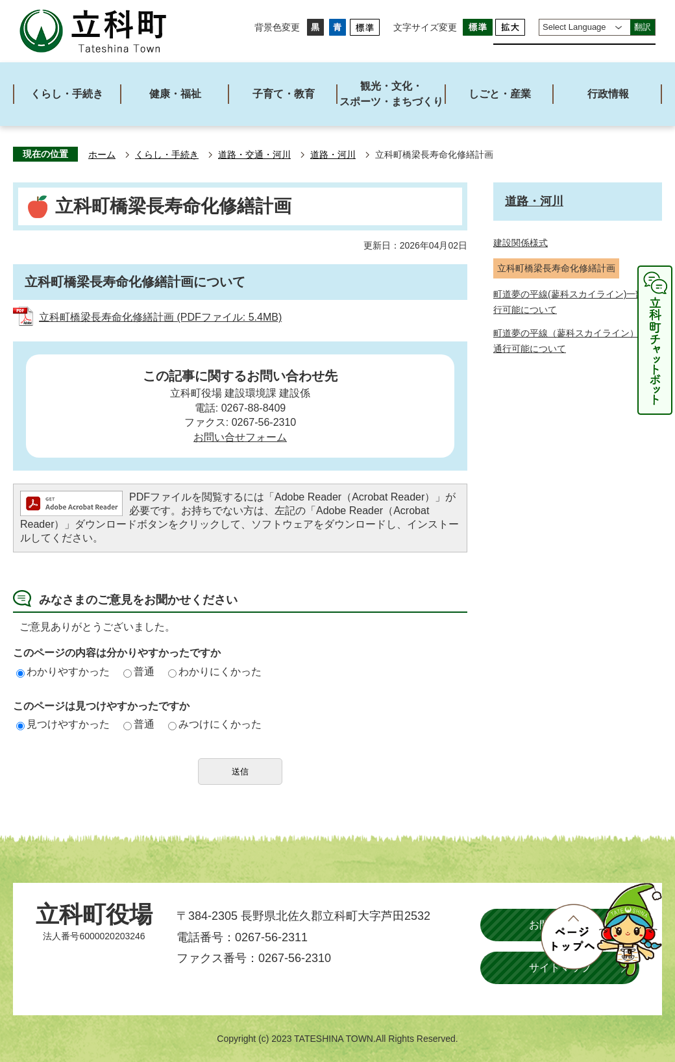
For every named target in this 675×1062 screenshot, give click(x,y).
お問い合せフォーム (240, 437)
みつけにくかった (215, 724)
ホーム (102, 155)
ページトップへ (601, 929)
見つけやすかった (63, 724)
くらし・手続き (167, 155)
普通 (138, 671)
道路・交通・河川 (254, 155)
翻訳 (642, 27)
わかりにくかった (215, 671)
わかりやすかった (63, 671)
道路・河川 (333, 155)
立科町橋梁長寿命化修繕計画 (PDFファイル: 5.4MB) (160, 317)
